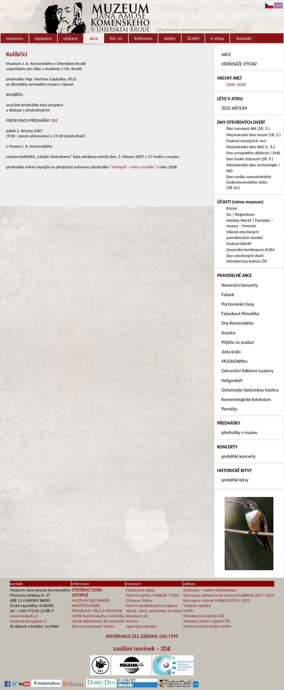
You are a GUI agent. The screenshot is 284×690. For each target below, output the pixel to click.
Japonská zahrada (141, 626)
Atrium (132, 621)
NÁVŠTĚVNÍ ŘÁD (86, 605)
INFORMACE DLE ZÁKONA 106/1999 (142, 636)
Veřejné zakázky (197, 605)
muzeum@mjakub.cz (28, 621)
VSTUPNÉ (80, 595)
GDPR (188, 610)
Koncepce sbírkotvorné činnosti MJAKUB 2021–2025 (228, 595)
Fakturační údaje (140, 590)
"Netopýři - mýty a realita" (132, 166)
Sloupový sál (136, 615)
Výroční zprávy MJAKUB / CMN (152, 595)
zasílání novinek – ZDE (142, 648)
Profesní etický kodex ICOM (207, 626)
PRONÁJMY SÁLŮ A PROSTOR (97, 610)
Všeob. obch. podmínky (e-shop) (154, 610)
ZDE (54, 120)
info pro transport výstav (93, 626)
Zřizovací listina (139, 600)
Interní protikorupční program (152, 605)
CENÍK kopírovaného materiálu (98, 615)
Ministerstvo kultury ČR (203, 615)
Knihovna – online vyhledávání (209, 590)
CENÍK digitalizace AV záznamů (98, 621)
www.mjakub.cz (24, 615)
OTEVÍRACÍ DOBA (87, 590)
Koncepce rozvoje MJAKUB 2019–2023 (216, 600)
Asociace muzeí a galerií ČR (206, 621)
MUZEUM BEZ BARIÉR (91, 600)
